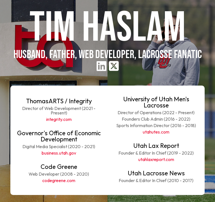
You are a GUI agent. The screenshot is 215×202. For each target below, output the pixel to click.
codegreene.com (58, 180)
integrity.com (59, 119)
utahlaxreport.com (156, 159)
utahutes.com (156, 132)
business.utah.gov (59, 153)
